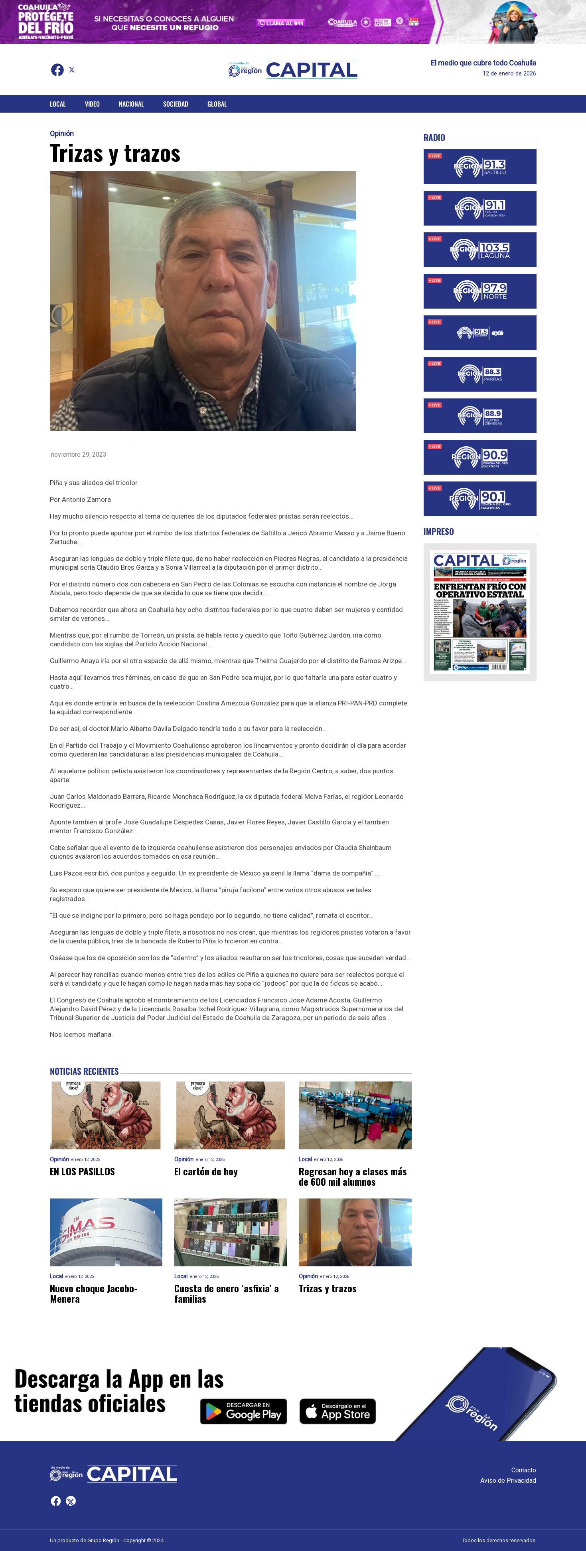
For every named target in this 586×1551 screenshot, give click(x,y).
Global (217, 104)
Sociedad (175, 104)
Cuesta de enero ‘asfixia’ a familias (226, 1293)
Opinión (62, 134)
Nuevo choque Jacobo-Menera (93, 1293)
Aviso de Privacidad (508, 1480)
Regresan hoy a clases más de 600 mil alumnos (353, 1176)
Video (92, 104)
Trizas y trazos (328, 1288)
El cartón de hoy (206, 1171)
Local (58, 104)
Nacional (131, 104)
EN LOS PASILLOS (82, 1171)
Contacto (523, 1470)
